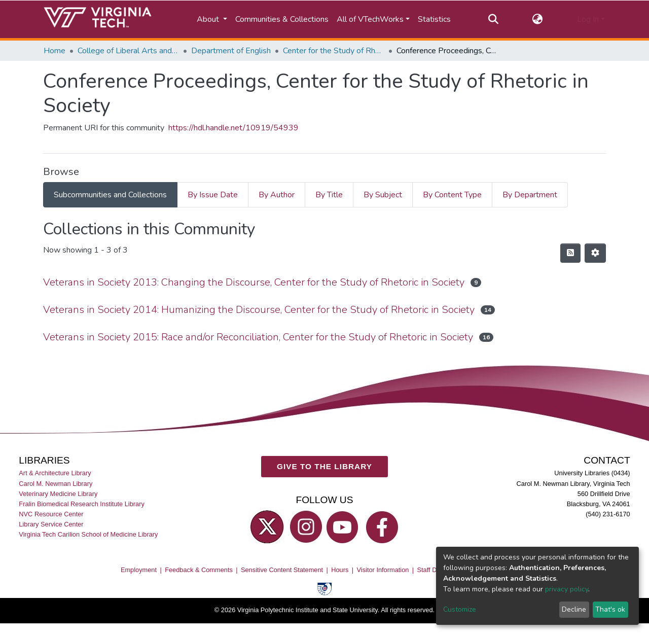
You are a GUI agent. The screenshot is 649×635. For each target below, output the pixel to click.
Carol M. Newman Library (55, 483)
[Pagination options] (595, 253)
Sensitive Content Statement (282, 569)
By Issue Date (213, 194)
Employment (139, 569)
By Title (329, 194)
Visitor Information (383, 569)
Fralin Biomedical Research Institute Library (82, 503)
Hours (339, 569)
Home (54, 50)
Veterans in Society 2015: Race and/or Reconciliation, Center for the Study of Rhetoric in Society (258, 337)
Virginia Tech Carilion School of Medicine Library (88, 534)
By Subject (383, 194)
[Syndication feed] (570, 253)
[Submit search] (493, 19)
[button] (537, 19)
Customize (459, 609)
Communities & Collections (282, 19)
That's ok (610, 609)
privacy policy (566, 589)
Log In (588, 19)
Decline (574, 609)
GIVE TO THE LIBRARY (324, 466)
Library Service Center (51, 523)
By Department (529, 194)
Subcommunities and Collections (110, 194)
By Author (277, 194)
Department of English (231, 50)
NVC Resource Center (51, 513)
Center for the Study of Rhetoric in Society (333, 50)
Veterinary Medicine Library (58, 493)
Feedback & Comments (199, 569)
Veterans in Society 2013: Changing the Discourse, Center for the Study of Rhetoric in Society (253, 282)
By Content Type (452, 194)
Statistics (434, 19)
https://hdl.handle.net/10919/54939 (233, 127)
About (209, 19)
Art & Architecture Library (55, 473)
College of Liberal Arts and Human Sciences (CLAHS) (128, 50)
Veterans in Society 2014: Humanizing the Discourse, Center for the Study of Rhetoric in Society (259, 309)
